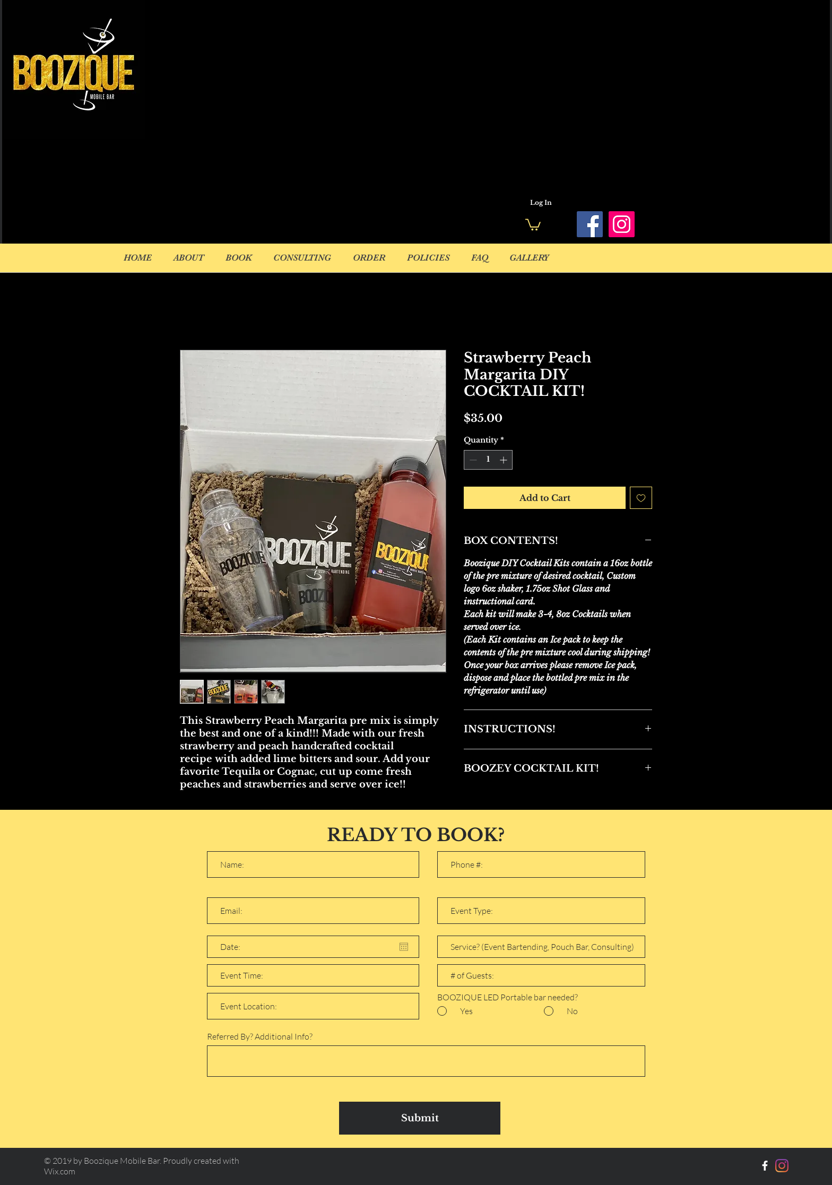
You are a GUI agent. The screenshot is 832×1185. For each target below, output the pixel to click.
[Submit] (419, 1118)
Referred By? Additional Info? (260, 1036)
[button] (533, 224)
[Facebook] (590, 224)
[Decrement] (472, 460)
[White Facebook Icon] (765, 1165)
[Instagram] (622, 224)
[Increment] (504, 460)
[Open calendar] (404, 946)
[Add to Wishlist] (641, 498)
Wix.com (59, 1171)
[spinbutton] (488, 460)
